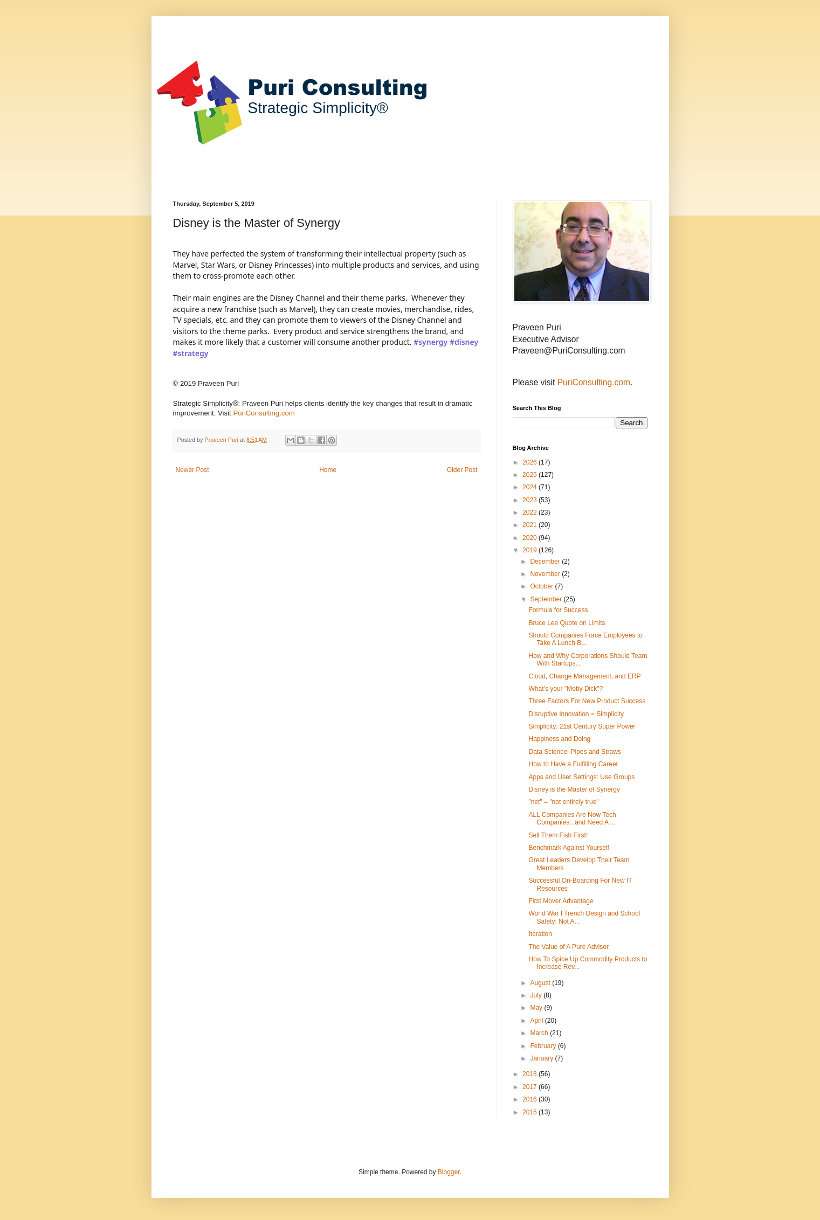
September (546, 599)
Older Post (462, 470)
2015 (530, 1112)
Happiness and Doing (559, 739)
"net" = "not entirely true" (563, 802)
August (541, 983)
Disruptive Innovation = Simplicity (575, 714)
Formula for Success (558, 610)
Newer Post (192, 470)
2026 (530, 462)
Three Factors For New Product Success (586, 701)
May (537, 1007)
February (543, 1046)
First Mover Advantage (560, 901)
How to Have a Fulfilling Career (573, 764)
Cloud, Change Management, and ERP (584, 676)
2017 (530, 1087)
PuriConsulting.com (263, 413)
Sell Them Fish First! (558, 835)
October (542, 586)
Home (327, 470)
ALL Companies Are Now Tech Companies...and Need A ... (572, 818)
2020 (530, 538)
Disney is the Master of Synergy (573, 789)
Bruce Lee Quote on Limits (566, 623)
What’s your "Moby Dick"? (565, 688)
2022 (530, 512)
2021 (530, 525)
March (540, 1033)
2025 (530, 475)
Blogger (449, 1172)
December (546, 561)
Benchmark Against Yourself (568, 847)
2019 (530, 550)
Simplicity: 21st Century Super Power (581, 726)
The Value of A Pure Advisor (568, 947)
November (546, 574)
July (536, 995)
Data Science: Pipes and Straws (574, 751)
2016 (530, 1099)
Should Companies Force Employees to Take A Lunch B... (585, 639)
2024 (530, 487)
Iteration (540, 934)
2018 (530, 1074)
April (537, 1020)
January (542, 1058)
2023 (530, 500)
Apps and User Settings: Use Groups (581, 777)
